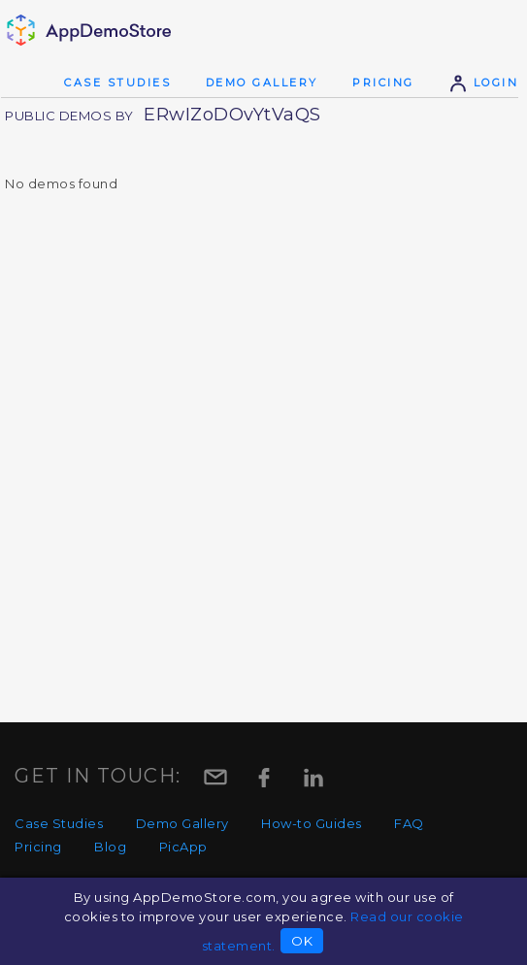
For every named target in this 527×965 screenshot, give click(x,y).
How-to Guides (311, 823)
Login (483, 82)
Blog (110, 846)
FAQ (409, 823)
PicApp (183, 846)
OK (302, 940)
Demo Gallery (262, 82)
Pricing (383, 82)
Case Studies (117, 82)
